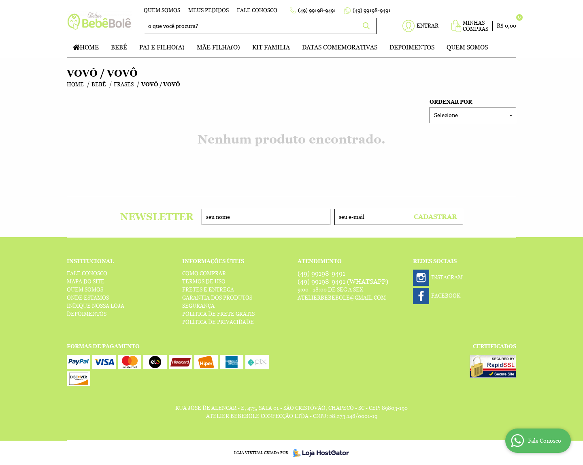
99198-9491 (317, 10)
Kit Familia (271, 47)
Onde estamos (88, 298)
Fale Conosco (257, 10)
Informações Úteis (213, 261)
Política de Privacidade (218, 322)
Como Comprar (204, 273)
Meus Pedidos (208, 10)
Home (89, 47)
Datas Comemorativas (339, 47)
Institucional (90, 261)
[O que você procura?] (366, 26)
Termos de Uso (204, 282)
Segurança (198, 306)
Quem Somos (162, 10)
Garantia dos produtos (217, 298)
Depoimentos (411, 47)
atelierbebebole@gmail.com (342, 298)
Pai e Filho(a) (162, 47)
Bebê (119, 47)
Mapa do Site (85, 282)
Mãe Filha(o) (218, 47)
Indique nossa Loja (95, 306)
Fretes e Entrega (208, 290)
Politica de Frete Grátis (218, 314)
